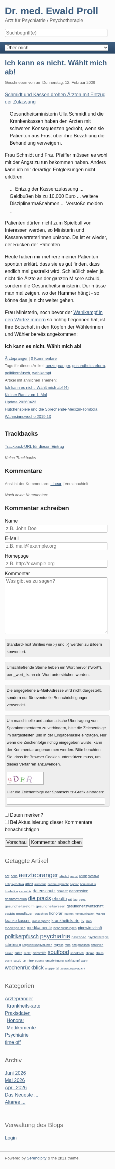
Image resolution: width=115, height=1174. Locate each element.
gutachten (41, 913)
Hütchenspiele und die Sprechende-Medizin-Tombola (51, 409)
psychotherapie (98, 937)
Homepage (17, 556)
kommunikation (85, 913)
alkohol (64, 876)
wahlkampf (41, 373)
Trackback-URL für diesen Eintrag (34, 446)
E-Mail (12, 538)
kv (82, 921)
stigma (90, 953)
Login (11, 1137)
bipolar (74, 884)
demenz (62, 891)
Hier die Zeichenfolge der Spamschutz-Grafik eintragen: (55, 792)
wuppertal (52, 968)
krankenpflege (41, 921)
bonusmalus (88, 884)
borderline (11, 891)
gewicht (10, 913)
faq (75, 899)
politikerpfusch (17, 373)
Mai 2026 (15, 1080)
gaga (82, 899)
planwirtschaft (90, 928)
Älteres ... (15, 1102)
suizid (17, 960)
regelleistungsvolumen (37, 944)
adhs (14, 876)
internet (68, 913)
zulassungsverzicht (72, 968)
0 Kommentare (44, 358)
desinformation (16, 899)
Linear (55, 483)
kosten (100, 913)
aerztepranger (58, 365)
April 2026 (16, 1087)
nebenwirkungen (64, 928)
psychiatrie (55, 936)
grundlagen (24, 913)
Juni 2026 (15, 1073)
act (7, 876)
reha (67, 944)
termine (28, 960)
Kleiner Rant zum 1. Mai (26, 394)
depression (78, 891)
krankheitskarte (65, 920)
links (89, 921)
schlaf (27, 953)
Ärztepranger (16, 358)
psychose (79, 937)
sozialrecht (77, 953)
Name (11, 520)
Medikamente (21, 1027)
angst (74, 876)
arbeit (29, 884)
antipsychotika (14, 884)
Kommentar (17, 573)
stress (100, 953)
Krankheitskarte (23, 1005)
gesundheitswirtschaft (85, 906)
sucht (8, 960)
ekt (70, 899)
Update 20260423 (20, 402)
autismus (40, 884)
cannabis (25, 891)
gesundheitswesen (50, 906)
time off (13, 1042)
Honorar (15, 1020)
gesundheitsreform (88, 365)
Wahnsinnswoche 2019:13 (28, 416)
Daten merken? (26, 815)
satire (18, 953)
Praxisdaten (18, 1013)
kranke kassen (18, 920)
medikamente (39, 927)
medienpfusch (15, 928)
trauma (39, 960)
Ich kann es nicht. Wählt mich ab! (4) (37, 387)
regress (58, 944)
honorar (56, 913)
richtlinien (97, 944)
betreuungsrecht (58, 884)
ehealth (59, 898)
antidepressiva (89, 876)
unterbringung (55, 960)
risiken (9, 953)
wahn (84, 960)
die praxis (39, 898)
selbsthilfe (39, 953)
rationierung (13, 944)
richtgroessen (81, 944)
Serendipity (36, 1158)
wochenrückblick (24, 968)
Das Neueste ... (21, 1094)
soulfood (58, 952)
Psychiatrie (17, 1035)
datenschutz (44, 890)
